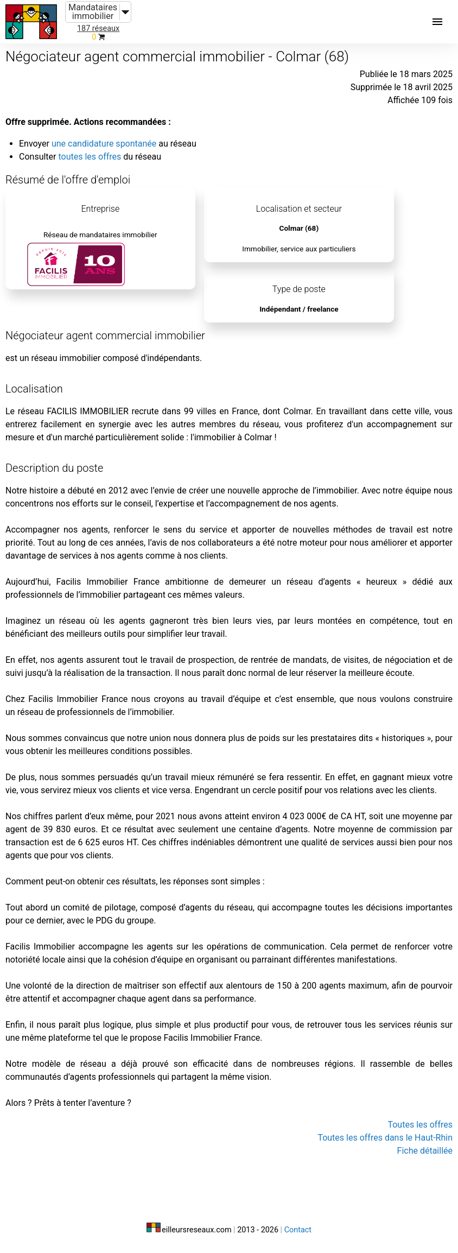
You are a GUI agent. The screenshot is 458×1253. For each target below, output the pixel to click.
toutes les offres (89, 156)
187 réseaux (98, 28)
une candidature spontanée (104, 143)
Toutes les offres (420, 1124)
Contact (297, 1230)
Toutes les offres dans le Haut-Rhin (385, 1137)
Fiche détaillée (425, 1151)
